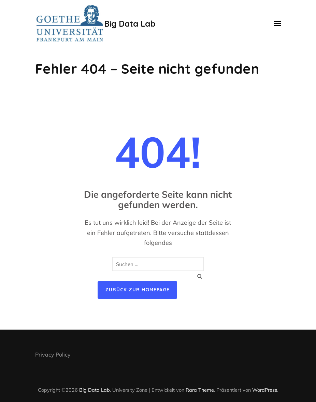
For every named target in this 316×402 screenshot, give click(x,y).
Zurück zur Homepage (137, 290)
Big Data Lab (130, 23)
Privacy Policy (53, 354)
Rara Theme (200, 390)
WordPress (264, 390)
